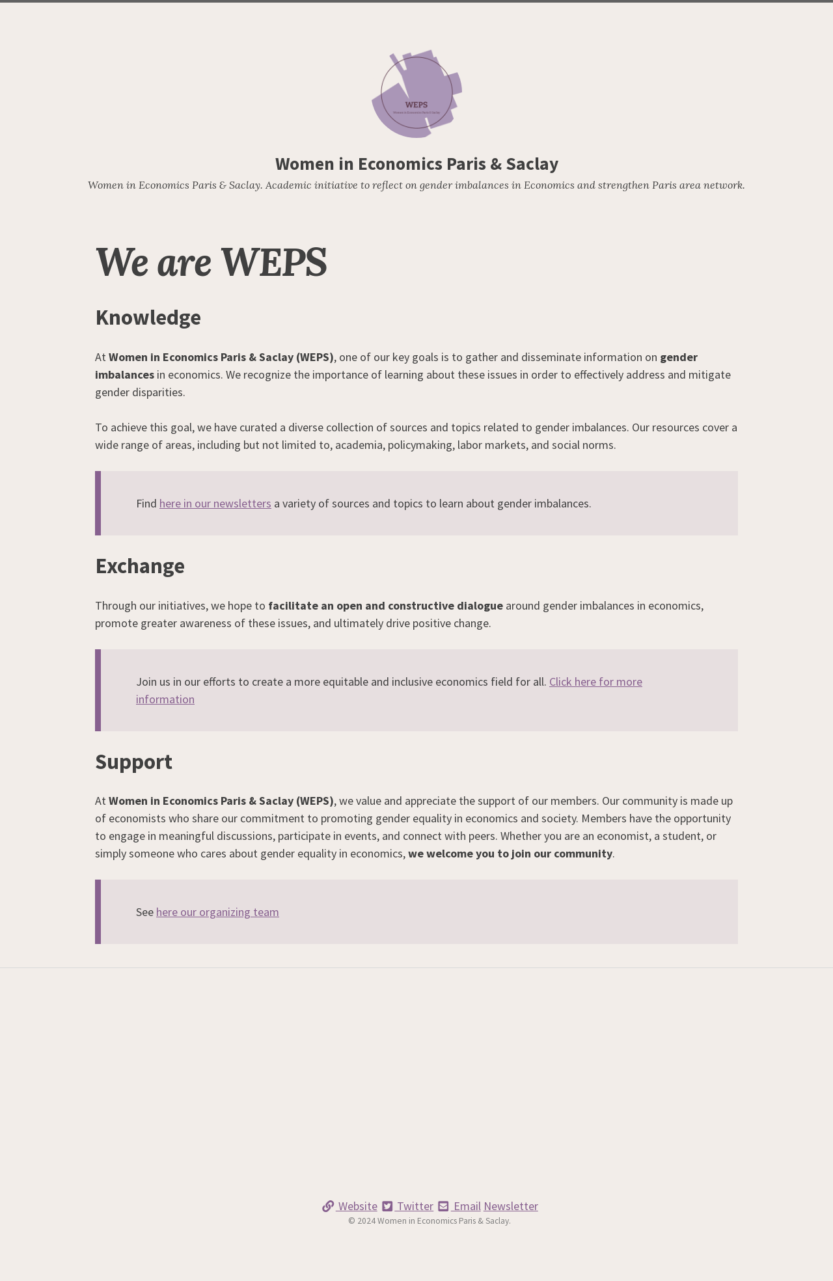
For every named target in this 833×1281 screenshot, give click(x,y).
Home (279, 16)
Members (497, 16)
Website (349, 1205)
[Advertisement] (416, 1094)
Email (458, 1205)
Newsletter (511, 1205)
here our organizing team (217, 911)
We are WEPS (330, 16)
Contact (547, 16)
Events (451, 16)
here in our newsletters (215, 503)
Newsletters (397, 16)
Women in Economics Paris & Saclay (416, 163)
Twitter (407, 1205)
